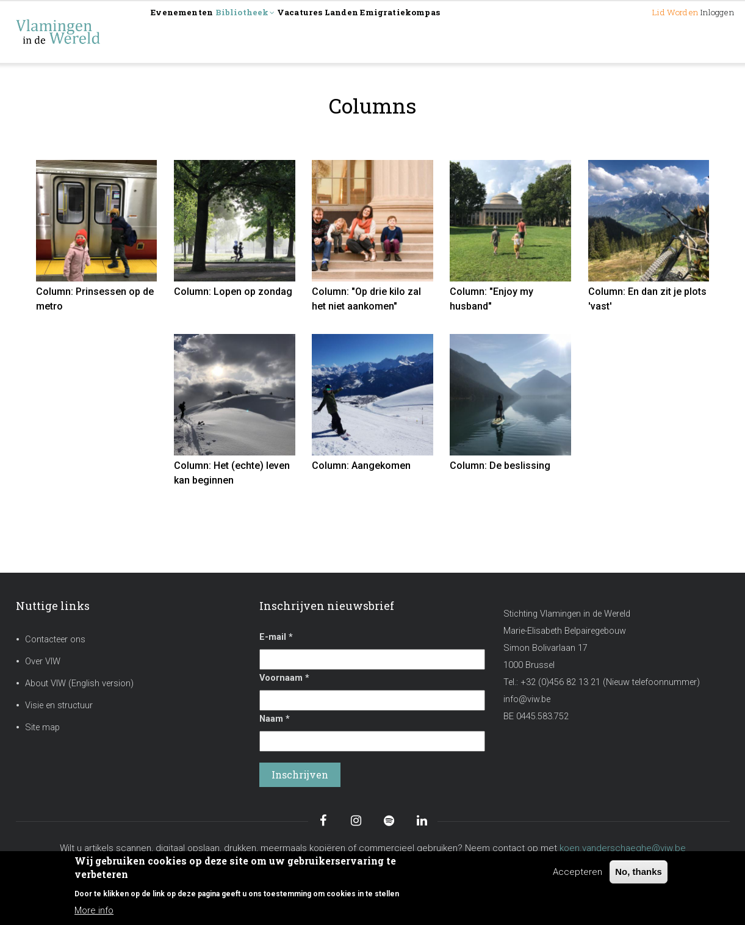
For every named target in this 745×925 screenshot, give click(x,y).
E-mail (276, 637)
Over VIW (42, 661)
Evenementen (194, 31)
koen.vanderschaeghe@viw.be (623, 848)
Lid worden (637, 31)
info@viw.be (526, 699)
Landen (414, 31)
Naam (274, 719)
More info (93, 910)
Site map (42, 727)
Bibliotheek (279, 32)
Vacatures (354, 31)
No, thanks (638, 871)
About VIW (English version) (79, 683)
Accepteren (577, 871)
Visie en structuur (59, 705)
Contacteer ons (55, 639)
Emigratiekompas (495, 31)
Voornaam (284, 678)
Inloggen (705, 31)
